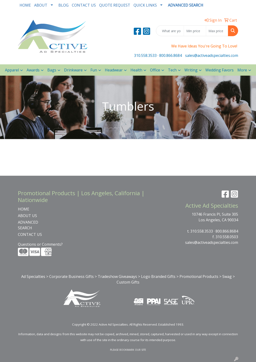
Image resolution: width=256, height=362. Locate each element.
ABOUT (40, 5)
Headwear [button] (114, 70)
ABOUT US (27, 215)
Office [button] (155, 70)
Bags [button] (51, 70)
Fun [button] (93, 70)
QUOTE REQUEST (114, 5)
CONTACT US (84, 5)
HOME (25, 5)
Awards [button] (33, 70)
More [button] (242, 70)
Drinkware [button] (73, 70)
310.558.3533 (145, 55)
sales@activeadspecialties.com (211, 55)
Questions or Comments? (40, 244)
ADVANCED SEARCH (28, 225)
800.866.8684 (170, 55)
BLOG (63, 5)
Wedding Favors (219, 70)
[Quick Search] (170, 30)
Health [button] (136, 70)
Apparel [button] (12, 70)
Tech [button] (172, 70)
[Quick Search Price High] (217, 30)
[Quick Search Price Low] (195, 30)
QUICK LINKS (145, 5)
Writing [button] (191, 70)
